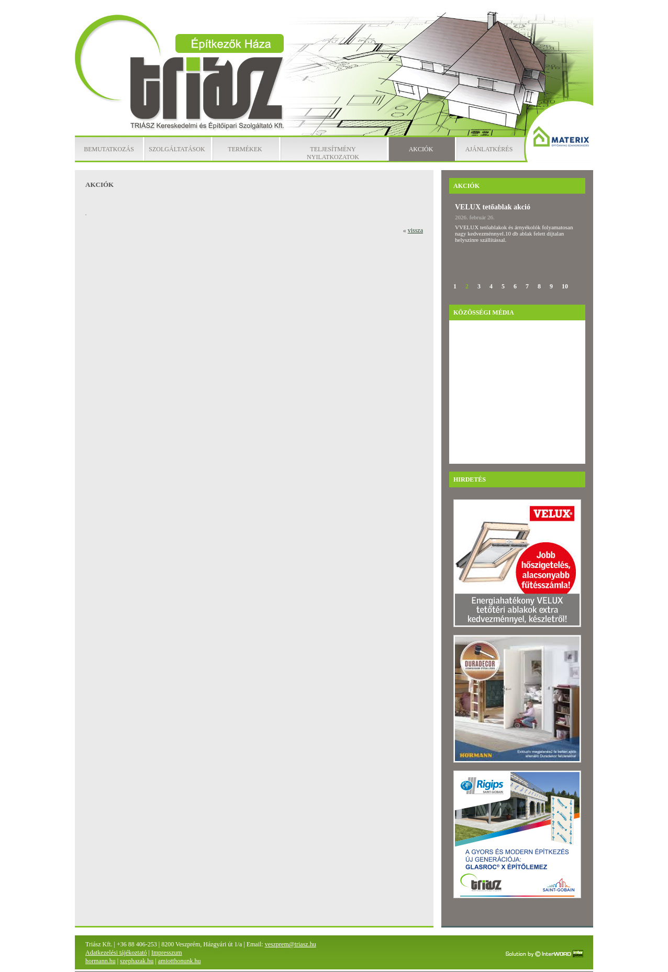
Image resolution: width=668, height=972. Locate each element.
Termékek (245, 149)
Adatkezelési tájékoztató (116, 952)
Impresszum (166, 952)
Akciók (421, 149)
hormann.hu (100, 961)
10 (565, 286)
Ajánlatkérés (489, 149)
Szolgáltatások (177, 149)
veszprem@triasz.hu (290, 944)
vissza (415, 230)
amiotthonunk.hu (179, 961)
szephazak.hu (136, 961)
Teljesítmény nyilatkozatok (333, 153)
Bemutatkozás (109, 149)
